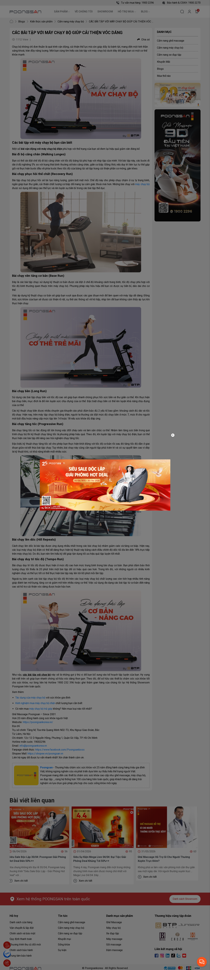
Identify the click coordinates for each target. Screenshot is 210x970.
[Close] (172, 435)
